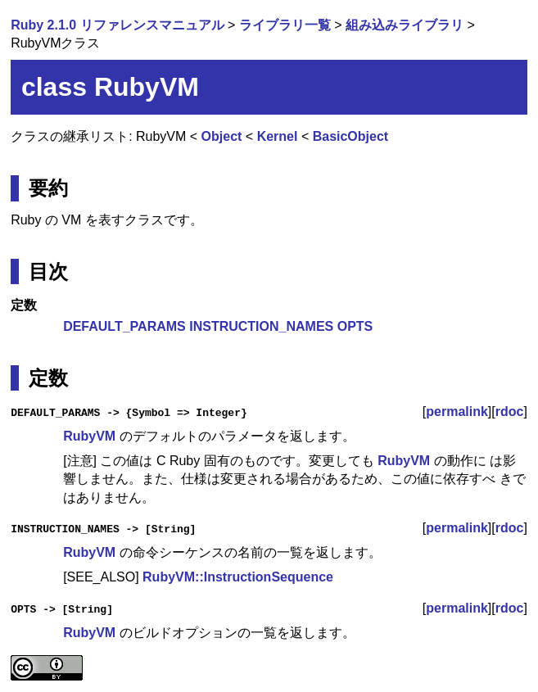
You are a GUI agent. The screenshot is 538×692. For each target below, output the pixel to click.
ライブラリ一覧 (285, 25)
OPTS (355, 326)
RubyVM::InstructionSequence (237, 577)
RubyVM (89, 436)
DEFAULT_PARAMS (124, 326)
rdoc (509, 411)
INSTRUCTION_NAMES (261, 326)
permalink (457, 411)
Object (221, 136)
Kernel (277, 136)
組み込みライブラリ (404, 25)
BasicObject (350, 136)
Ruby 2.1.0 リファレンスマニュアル (117, 25)
